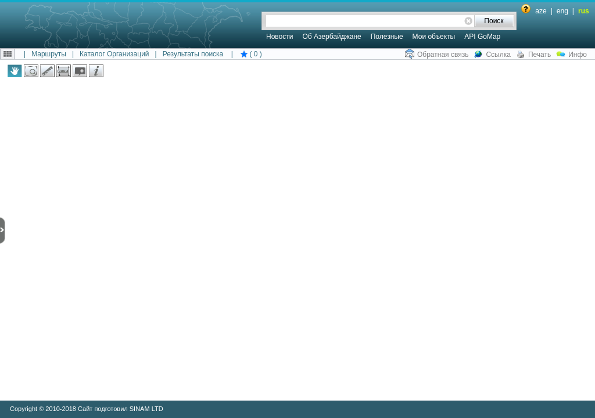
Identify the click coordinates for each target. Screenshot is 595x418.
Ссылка (498, 55)
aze (540, 11)
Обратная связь (442, 55)
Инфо (577, 55)
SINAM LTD (146, 408)
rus (583, 11)
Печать (539, 55)
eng (562, 11)
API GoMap (482, 37)
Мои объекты (434, 37)
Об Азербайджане (331, 37)
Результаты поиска (193, 54)
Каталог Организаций (114, 54)
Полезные (387, 37)
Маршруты (48, 54)
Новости (279, 37)
